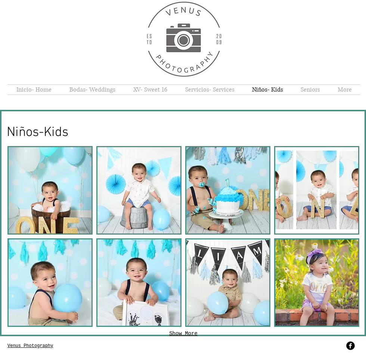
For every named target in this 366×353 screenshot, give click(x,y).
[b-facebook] (350, 345)
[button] (50, 190)
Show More (183, 334)
